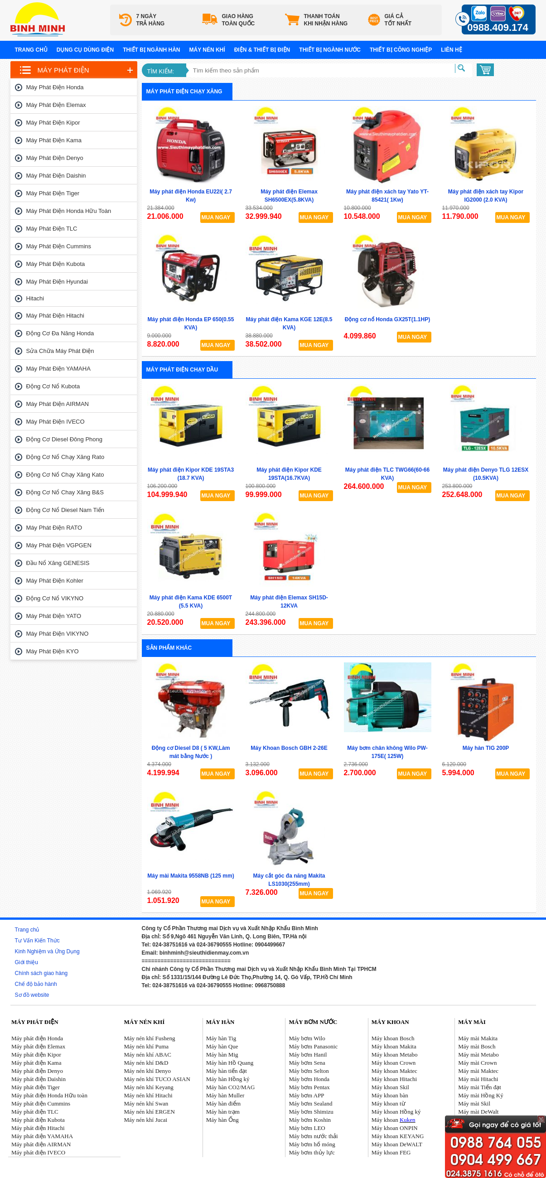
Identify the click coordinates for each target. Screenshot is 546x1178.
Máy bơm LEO (307, 1128)
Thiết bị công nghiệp (401, 50)
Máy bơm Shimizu (311, 1111)
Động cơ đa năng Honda (60, 333)
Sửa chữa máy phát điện (60, 351)
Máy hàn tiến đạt (226, 1070)
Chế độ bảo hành (36, 984)
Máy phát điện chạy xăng (184, 91)
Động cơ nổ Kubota (53, 386)
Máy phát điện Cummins (59, 246)
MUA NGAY (216, 217)
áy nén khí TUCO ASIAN (159, 1079)
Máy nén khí (207, 50)
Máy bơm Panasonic (313, 1046)
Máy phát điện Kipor (53, 122)
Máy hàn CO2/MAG (230, 1087)
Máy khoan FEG (391, 1152)
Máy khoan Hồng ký (396, 1111)
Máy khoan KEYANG (398, 1136)
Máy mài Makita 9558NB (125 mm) (190, 876)
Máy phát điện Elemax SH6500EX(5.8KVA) (289, 195)
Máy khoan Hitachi (394, 1079)
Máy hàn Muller (225, 1095)
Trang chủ (31, 50)
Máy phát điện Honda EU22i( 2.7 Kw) (191, 195)
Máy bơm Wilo (307, 1038)
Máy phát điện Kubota (55, 264)
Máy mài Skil (474, 1103)
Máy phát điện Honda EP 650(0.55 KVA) (191, 323)
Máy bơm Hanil (308, 1054)
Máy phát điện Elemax (56, 104)
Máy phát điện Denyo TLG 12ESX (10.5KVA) (485, 474)
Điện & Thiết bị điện (262, 50)
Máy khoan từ (389, 1103)
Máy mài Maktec (478, 1070)
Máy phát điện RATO (54, 527)
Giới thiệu (26, 962)
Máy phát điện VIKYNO (57, 633)
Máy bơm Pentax (309, 1087)
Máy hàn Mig (222, 1054)
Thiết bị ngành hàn (151, 50)
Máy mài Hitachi (478, 1079)
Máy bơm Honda (309, 1079)
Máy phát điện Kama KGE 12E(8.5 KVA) (289, 323)
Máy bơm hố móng (312, 1144)
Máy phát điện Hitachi (55, 315)
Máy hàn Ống (222, 1119)
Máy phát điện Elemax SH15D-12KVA (289, 601)
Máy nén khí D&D (146, 1062)
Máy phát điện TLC (51, 228)
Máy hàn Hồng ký (228, 1079)
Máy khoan (394, 1119)
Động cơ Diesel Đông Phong (64, 439)
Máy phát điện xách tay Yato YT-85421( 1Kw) (387, 195)
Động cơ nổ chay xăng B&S (65, 492)
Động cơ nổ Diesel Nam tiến (65, 510)
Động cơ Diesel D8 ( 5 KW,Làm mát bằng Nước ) (191, 752)
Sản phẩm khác (169, 648)
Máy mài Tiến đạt (479, 1087)
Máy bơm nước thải (313, 1136)
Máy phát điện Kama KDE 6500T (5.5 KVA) (191, 601)
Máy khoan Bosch (393, 1038)
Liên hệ (451, 50)
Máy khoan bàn (390, 1095)
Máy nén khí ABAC (147, 1054)
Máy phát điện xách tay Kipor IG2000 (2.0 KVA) (485, 195)
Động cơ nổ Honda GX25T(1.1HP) (387, 319)
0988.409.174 (497, 27)
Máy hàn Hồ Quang (229, 1062)
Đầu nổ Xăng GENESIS (58, 563)
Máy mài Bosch (476, 1046)
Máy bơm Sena (307, 1062)
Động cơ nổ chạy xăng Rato (65, 457)
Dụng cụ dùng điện (85, 50)
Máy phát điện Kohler (54, 580)
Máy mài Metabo (478, 1054)
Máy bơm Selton (309, 1070)
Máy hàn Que (222, 1046)
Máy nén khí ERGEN (149, 1111)
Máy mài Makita (478, 1038)
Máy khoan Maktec (394, 1070)
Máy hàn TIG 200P (486, 748)
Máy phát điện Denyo (54, 157)
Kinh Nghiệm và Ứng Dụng (47, 951)
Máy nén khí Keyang (148, 1087)
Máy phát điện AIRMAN (57, 404)
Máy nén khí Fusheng (149, 1038)
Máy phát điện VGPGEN (59, 545)
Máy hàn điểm (223, 1103)
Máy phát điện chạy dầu (182, 370)
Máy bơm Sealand (311, 1103)
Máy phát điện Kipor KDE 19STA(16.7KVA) (289, 474)
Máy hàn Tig (221, 1038)
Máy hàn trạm (223, 1111)
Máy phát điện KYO (52, 651)
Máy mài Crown (477, 1062)
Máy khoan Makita (394, 1046)
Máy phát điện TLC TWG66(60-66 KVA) (387, 474)
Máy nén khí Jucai (145, 1119)
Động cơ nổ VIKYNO (55, 598)
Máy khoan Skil (390, 1087)
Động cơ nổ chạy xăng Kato (65, 474)
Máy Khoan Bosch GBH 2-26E (289, 748)
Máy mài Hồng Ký (480, 1095)
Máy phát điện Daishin (56, 175)
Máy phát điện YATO (54, 616)
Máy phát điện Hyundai (57, 281)
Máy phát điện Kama (54, 140)
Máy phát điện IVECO (55, 421)
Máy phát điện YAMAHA (58, 368)
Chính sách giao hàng (41, 973)
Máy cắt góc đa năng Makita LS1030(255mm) (289, 880)
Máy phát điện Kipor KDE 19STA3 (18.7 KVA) (191, 474)
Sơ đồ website (32, 995)
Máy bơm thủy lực (312, 1152)
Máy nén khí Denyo (147, 1070)
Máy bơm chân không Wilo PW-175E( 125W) (387, 752)
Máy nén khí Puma (146, 1046)
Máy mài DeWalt (478, 1111)
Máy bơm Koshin (310, 1119)
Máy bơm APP (306, 1095)
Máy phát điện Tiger (53, 193)
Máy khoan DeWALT (397, 1144)
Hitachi (35, 298)
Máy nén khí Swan (146, 1103)
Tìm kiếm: (160, 71)
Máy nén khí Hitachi (148, 1095)
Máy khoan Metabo (395, 1054)
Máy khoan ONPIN (395, 1128)
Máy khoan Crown (394, 1062)
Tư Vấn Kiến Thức (37, 940)
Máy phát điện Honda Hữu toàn (68, 211)
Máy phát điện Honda (55, 87)
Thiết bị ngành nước (330, 50)
